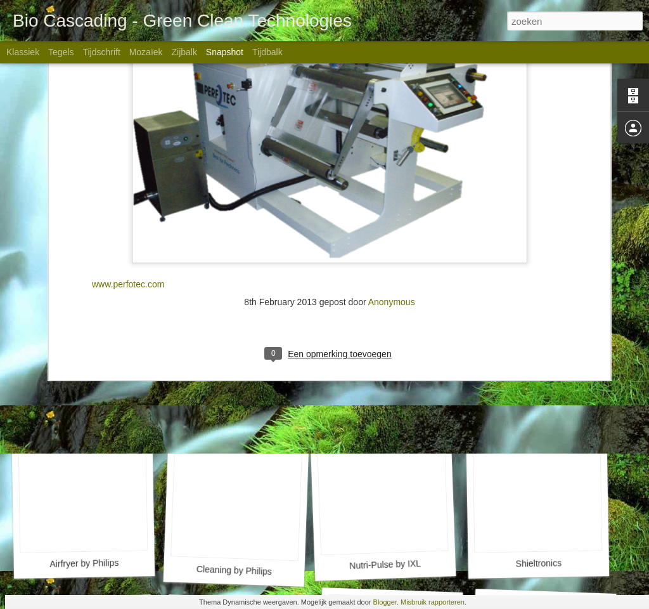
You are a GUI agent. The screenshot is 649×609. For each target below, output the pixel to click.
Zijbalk (183, 52)
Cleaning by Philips (234, 570)
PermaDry (232, 390)
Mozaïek (146, 52)
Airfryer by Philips (84, 563)
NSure (540, 391)
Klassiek (22, 52)
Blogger (385, 602)
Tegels (61, 52)
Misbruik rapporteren (433, 602)
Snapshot (224, 52)
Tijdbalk (267, 52)
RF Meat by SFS (392, 397)
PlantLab (80, 397)
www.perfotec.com (128, 144)
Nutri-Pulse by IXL (385, 564)
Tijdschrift (101, 52)
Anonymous (391, 162)
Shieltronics (538, 563)
